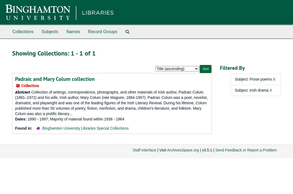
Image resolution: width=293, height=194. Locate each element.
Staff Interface (144, 150)
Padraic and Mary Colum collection (55, 78)
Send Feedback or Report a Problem (246, 150)
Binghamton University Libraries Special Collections (85, 128)
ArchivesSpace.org (183, 150)
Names (73, 31)
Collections (22, 31)
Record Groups (102, 31)
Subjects (50, 31)
